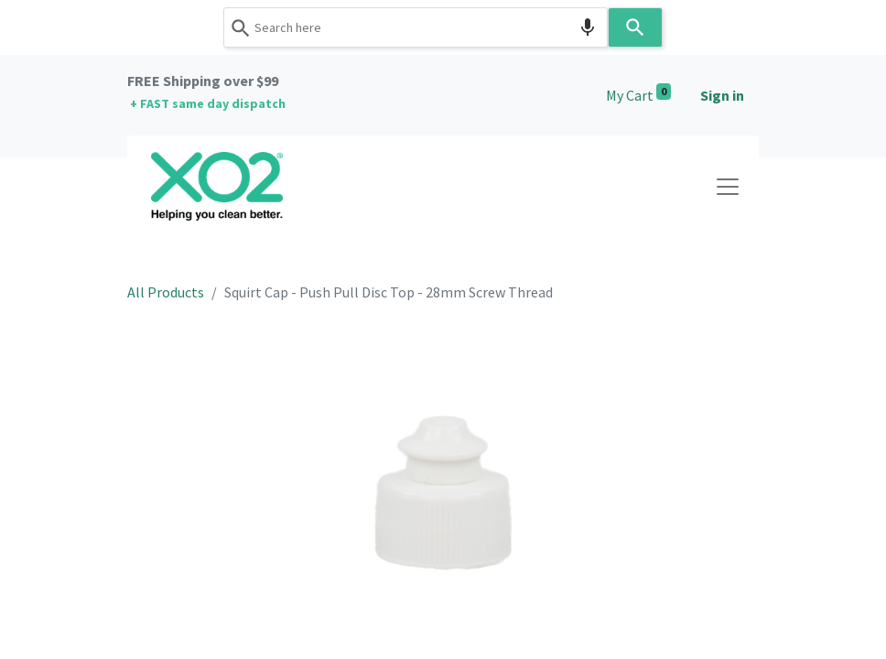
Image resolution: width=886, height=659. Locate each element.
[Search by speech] (587, 27)
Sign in (722, 95)
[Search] (635, 27)
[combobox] (415, 27)
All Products (165, 292)
